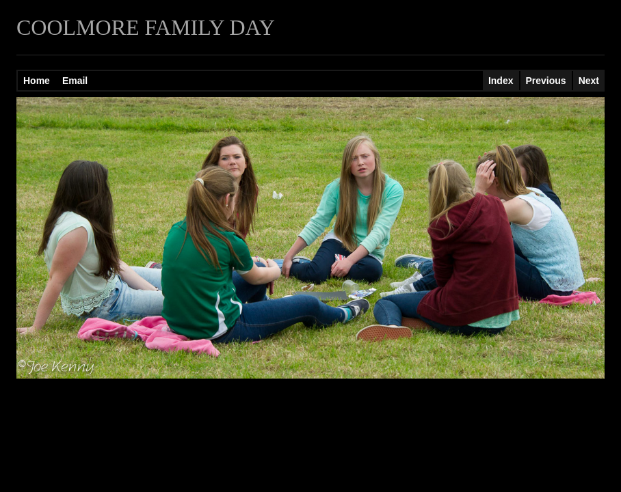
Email (75, 80)
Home (36, 80)
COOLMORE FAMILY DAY (145, 27)
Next (589, 80)
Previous (546, 80)
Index (501, 80)
